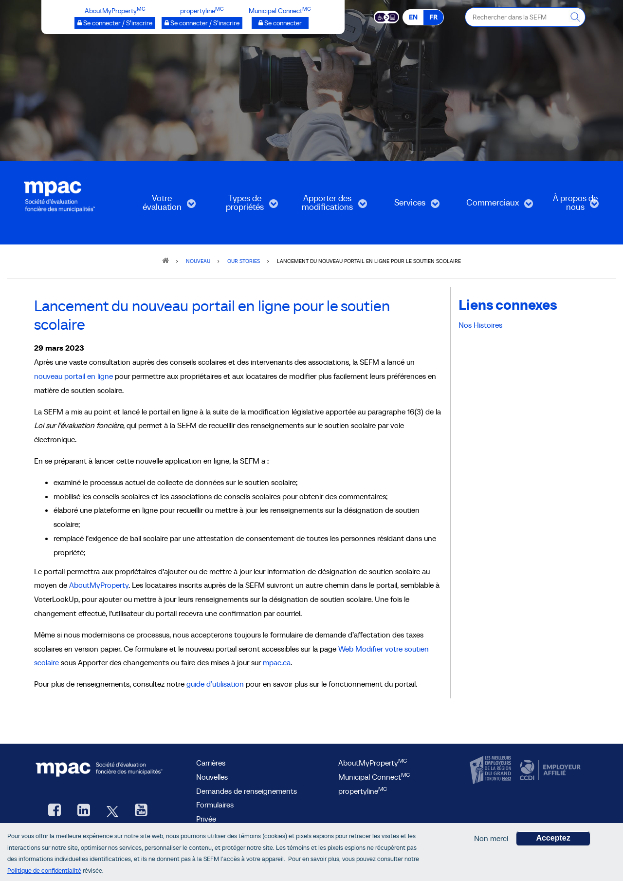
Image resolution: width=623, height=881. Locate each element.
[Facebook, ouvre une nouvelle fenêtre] (54, 811)
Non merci (491, 838)
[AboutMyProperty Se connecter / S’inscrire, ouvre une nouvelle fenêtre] (114, 23)
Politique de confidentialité (44, 870)
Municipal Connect (374, 777)
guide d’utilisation (215, 684)
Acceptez (553, 838)
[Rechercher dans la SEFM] (576, 17)
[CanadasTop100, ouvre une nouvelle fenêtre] (491, 770)
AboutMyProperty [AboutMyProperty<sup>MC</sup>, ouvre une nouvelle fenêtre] (372, 763)
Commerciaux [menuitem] (492, 206)
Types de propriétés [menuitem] (241, 205)
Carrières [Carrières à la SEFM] (210, 763)
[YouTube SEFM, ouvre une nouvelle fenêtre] (141, 811)
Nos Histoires (480, 325)
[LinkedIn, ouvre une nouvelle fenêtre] (83, 811)
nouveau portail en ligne (73, 376)
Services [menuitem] (405, 206)
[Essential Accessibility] (387, 16)
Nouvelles (212, 777)
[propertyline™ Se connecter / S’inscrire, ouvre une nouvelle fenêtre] (202, 23)
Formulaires (215, 804)
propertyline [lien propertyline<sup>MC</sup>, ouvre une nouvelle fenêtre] (362, 791)
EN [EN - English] (413, 17)
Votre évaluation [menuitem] (159, 205)
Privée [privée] (206, 819)
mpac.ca (277, 662)
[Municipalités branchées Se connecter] (280, 23)
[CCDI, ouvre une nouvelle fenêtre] (549, 770)
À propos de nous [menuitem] (567, 205)
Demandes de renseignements (246, 791)
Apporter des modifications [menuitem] (327, 205)
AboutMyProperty (98, 585)
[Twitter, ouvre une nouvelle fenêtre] (112, 811)
